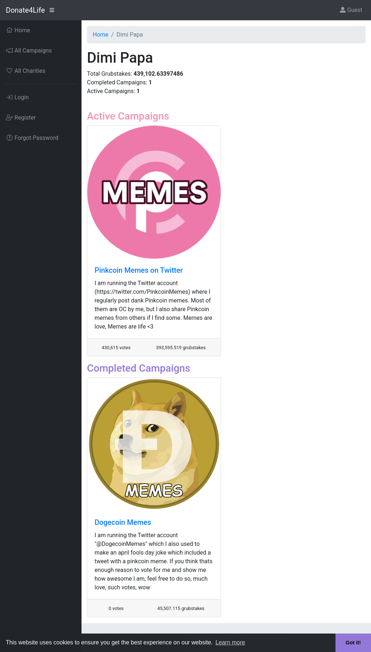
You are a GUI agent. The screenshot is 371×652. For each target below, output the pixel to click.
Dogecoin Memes (123, 522)
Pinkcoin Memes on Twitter (139, 270)
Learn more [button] (230, 642)
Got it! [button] (353, 642)
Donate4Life (25, 10)
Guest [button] (351, 10)
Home (100, 34)
